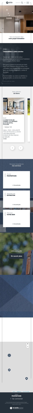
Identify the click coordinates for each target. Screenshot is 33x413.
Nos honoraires (7, 403)
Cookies (19, 404)
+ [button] (27, 344)
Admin (23, 403)
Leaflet (13, 391)
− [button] (27, 346)
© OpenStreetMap (26, 391)
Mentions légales (18, 403)
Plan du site (13, 403)
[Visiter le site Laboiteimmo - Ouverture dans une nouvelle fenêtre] (16, 409)
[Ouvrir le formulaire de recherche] (22, 3)
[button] (21, 148)
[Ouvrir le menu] (28, 2)
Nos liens (26, 403)
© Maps (18, 391)
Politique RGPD (14, 404)
